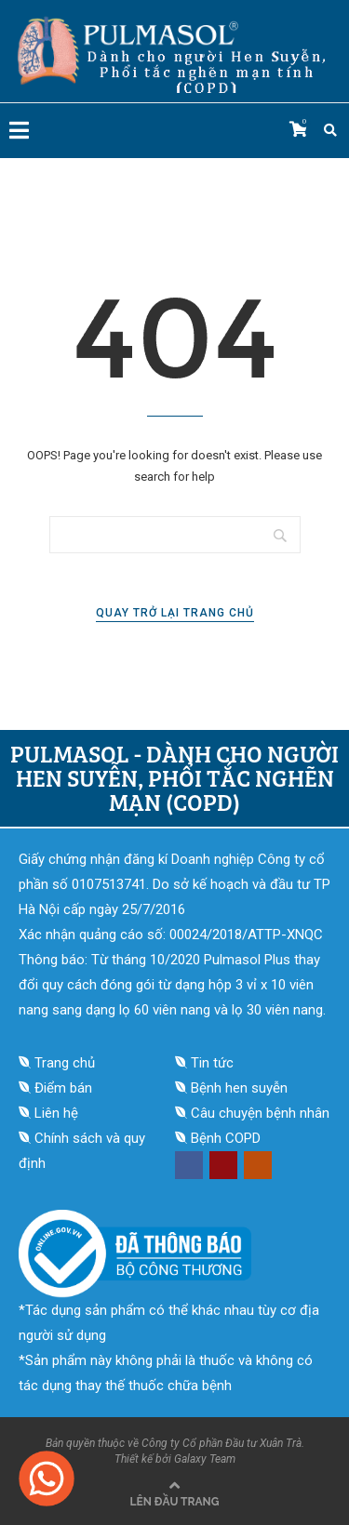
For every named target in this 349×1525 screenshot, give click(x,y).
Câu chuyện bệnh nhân (260, 1113)
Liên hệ (56, 1113)
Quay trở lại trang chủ (175, 612)
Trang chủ (64, 1062)
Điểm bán (63, 1088)
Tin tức (212, 1062)
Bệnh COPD (226, 1138)
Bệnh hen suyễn (239, 1088)
